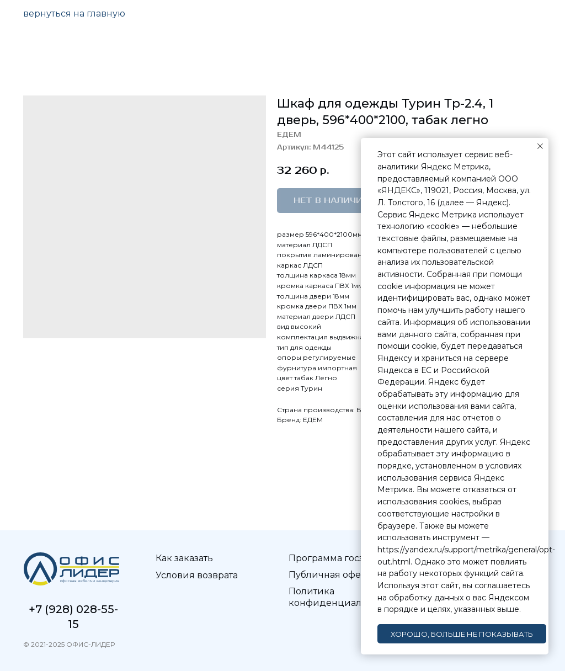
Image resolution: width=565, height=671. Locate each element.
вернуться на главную (74, 13)
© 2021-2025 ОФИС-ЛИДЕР (69, 644)
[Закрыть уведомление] (540, 146)
